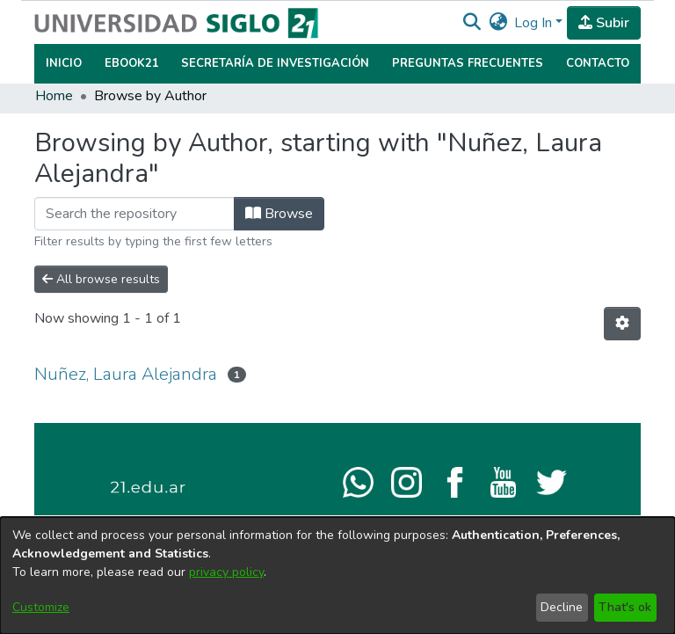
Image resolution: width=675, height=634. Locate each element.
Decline (562, 607)
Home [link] (54, 96)
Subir (603, 23)
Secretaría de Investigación (275, 63)
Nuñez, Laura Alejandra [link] (125, 374)
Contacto (597, 63)
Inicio (64, 63)
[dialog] (337, 575)
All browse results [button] (101, 279)
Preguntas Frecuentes (467, 63)
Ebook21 (132, 63)
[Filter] (134, 213)
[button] (472, 22)
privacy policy (226, 572)
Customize (40, 607)
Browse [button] (279, 213)
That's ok (625, 607)
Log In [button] (534, 23)
